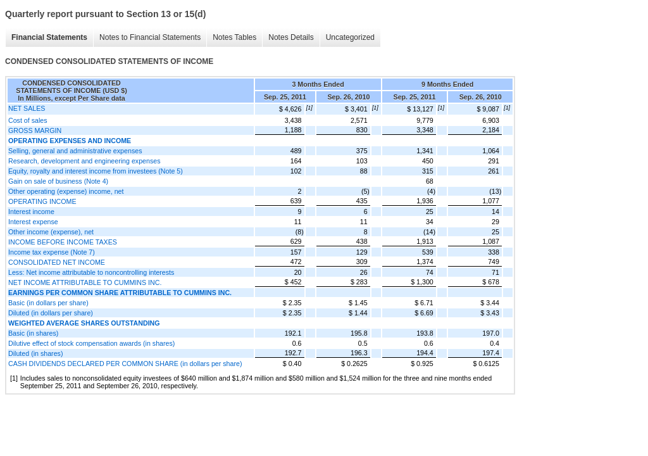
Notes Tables (234, 37)
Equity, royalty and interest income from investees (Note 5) (95, 171)
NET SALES (26, 108)
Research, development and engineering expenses (84, 161)
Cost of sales (27, 120)
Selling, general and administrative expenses (75, 151)
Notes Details (290, 37)
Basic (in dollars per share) (48, 303)
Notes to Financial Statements (150, 37)
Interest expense (33, 221)
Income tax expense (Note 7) (51, 252)
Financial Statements (49, 37)
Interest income (31, 211)
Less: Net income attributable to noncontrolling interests (91, 272)
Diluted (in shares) (35, 353)
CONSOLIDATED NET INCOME (56, 262)
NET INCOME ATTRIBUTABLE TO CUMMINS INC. (84, 282)
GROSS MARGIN (34, 130)
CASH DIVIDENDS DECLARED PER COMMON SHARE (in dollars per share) (125, 363)
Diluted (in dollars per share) (50, 313)
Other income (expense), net (51, 232)
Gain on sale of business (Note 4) (58, 181)
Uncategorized (350, 37)
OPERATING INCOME (42, 201)
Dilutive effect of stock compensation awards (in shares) (91, 343)
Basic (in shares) (33, 333)
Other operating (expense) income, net (65, 191)
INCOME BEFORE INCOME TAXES (62, 242)
